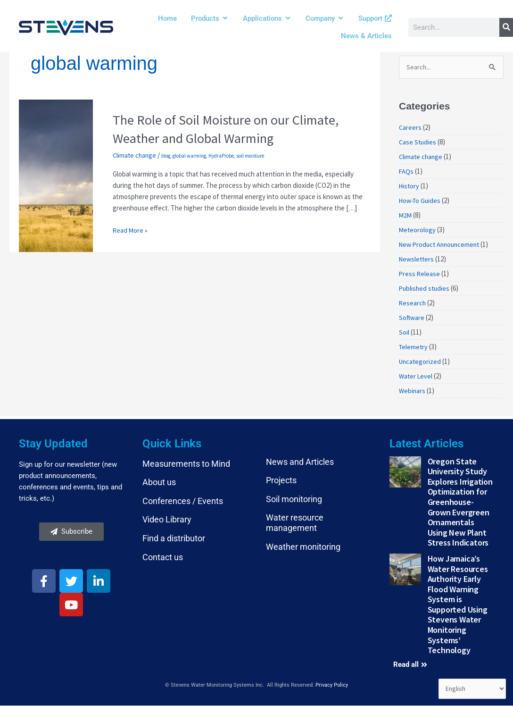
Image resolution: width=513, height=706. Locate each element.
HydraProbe (223, 155)
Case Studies (418, 142)
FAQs (406, 172)
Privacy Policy (331, 685)
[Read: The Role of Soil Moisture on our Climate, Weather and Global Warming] (56, 174)
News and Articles (300, 462)
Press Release (420, 274)
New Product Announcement (442, 245)
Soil (404, 332)
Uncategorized (421, 362)
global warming (191, 155)
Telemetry (414, 347)
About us (159, 483)
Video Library (166, 520)
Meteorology (418, 230)
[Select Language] (471, 688)
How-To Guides (421, 201)
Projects (281, 481)
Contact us (162, 558)
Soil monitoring (294, 499)
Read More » (131, 230)
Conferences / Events (182, 501)
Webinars (412, 391)
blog (167, 155)
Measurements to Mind (186, 464)
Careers (410, 128)
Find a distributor (173, 539)
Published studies (425, 289)
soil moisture (252, 155)
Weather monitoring (303, 547)
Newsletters (417, 259)
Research (413, 303)
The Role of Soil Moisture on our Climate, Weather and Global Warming (232, 128)
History (410, 186)
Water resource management (294, 523)
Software (412, 318)
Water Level (416, 376)
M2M (406, 215)
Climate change (135, 155)
